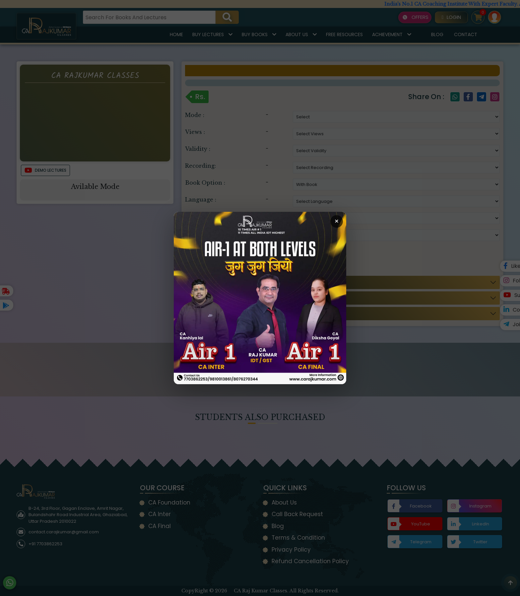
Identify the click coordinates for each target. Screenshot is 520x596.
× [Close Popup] (336, 221)
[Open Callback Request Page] (260, 298)
